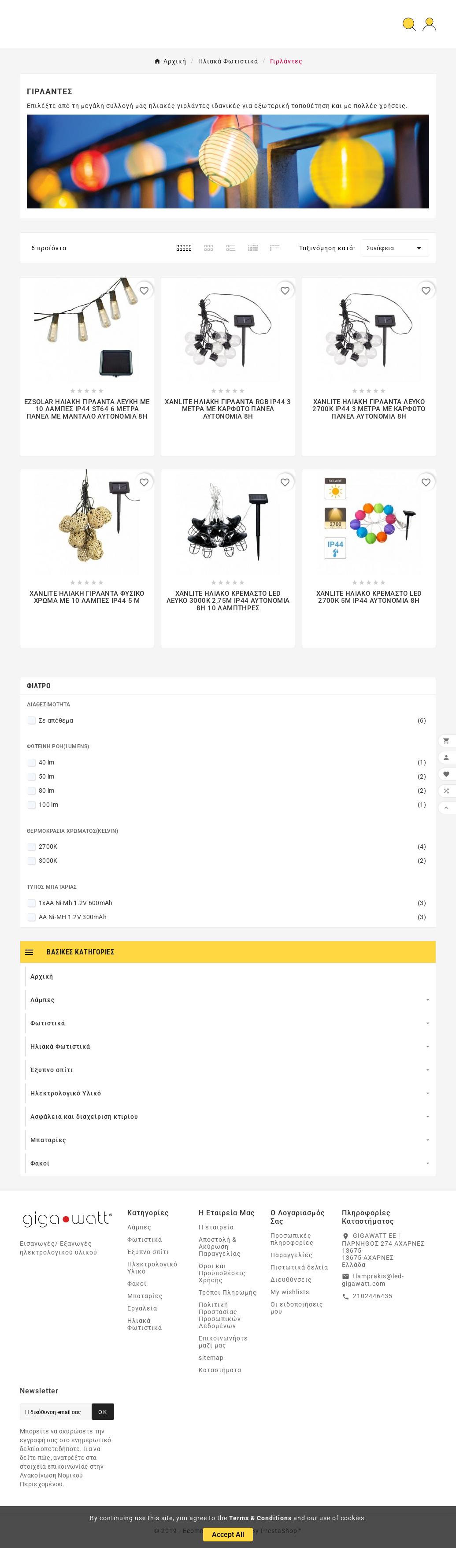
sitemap (211, 1357)
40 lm (232, 762)
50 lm (232, 776)
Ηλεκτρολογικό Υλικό (152, 1268)
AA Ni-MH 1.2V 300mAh (232, 917)
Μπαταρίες (145, 1295)
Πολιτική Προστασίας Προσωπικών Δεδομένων (220, 1315)
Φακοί (137, 1283)
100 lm (232, 804)
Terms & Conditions (260, 1518)
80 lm (232, 790)
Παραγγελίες (292, 1254)
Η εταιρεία (216, 1227)
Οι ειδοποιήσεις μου (297, 1308)
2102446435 (373, 1295)
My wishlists (290, 1292)
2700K (232, 846)
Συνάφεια (395, 248)
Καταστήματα (220, 1370)
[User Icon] (429, 24)
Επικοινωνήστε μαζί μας (223, 1342)
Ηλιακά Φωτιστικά (144, 1324)
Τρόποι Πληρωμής (228, 1292)
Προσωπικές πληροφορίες (292, 1239)
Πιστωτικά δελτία (299, 1267)
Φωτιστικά (144, 1239)
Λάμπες (139, 1227)
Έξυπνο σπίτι (148, 1251)
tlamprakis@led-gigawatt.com (373, 1280)
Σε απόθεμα (232, 720)
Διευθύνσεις (291, 1279)
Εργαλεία (142, 1308)
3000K (232, 860)
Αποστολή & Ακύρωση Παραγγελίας (220, 1246)
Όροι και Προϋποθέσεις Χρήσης (222, 1273)
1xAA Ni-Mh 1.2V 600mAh (232, 902)
